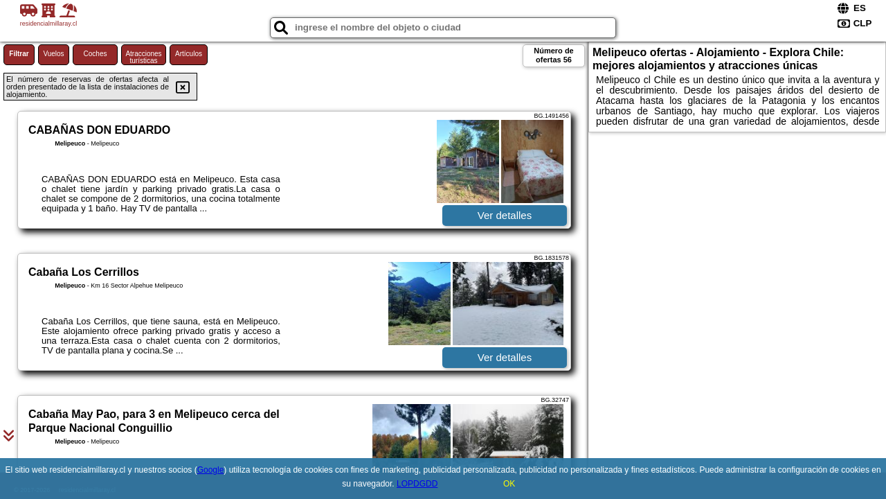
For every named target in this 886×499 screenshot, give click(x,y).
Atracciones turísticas (143, 57)
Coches (95, 54)
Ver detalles (505, 215)
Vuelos (53, 54)
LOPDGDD (417, 484)
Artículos (188, 54)
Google (210, 470)
